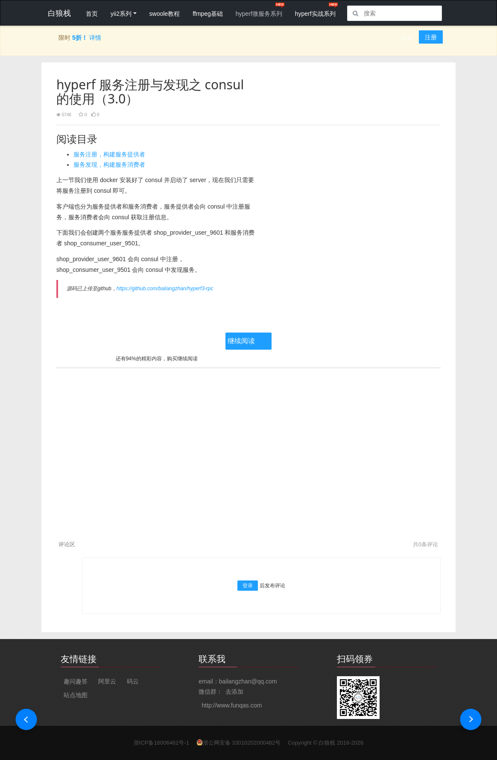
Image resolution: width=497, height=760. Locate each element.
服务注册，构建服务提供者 (109, 154)
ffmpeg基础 (208, 13)
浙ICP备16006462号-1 (161, 742)
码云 (133, 681)
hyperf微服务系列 (259, 13)
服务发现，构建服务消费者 (109, 164)
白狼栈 (327, 742)
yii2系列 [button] (121, 13)
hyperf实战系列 (315, 13)
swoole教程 (164, 13)
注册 (431, 37)
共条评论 (425, 544)
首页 (92, 13)
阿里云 (107, 681)
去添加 (234, 691)
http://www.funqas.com (232, 705)
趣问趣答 (76, 681)
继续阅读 (241, 341)
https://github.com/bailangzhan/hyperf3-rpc (165, 289)
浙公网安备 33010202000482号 (242, 742)
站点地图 (76, 695)
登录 (406, 38)
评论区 (66, 544)
